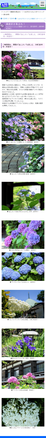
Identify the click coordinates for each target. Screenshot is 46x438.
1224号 (4, 18)
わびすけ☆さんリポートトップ (34, 12)
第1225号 (6, 14)
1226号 (12, 18)
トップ (5, 12)
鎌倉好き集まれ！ (16, 12)
